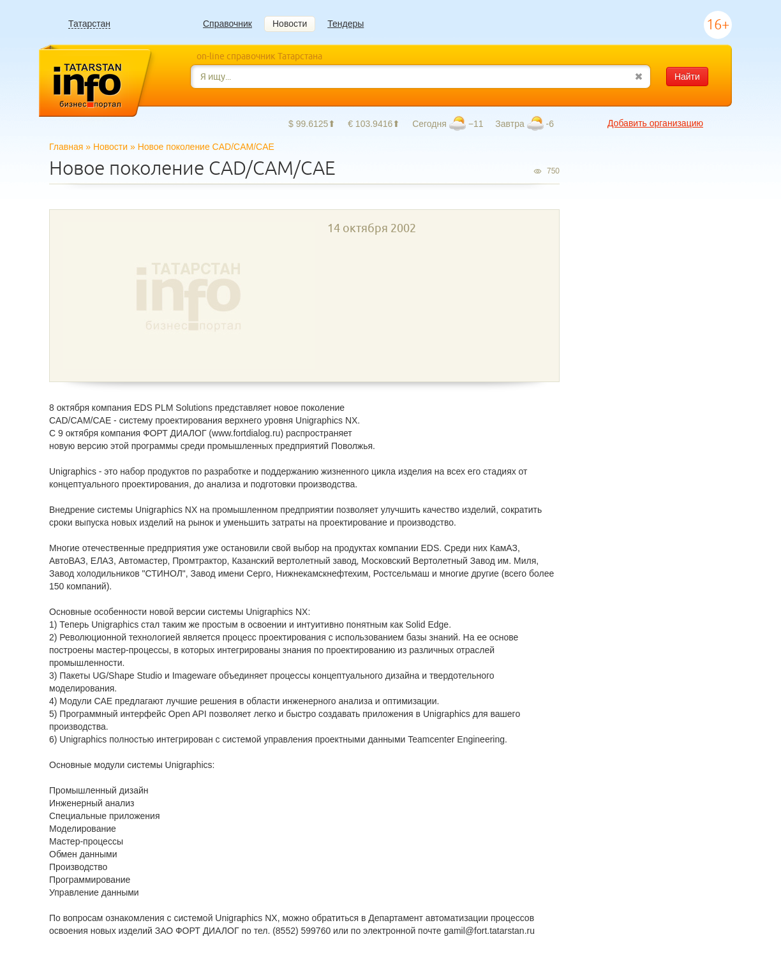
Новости (289, 23)
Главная (66, 147)
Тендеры (345, 23)
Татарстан (89, 24)
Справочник (227, 23)
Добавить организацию (655, 123)
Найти (687, 76)
